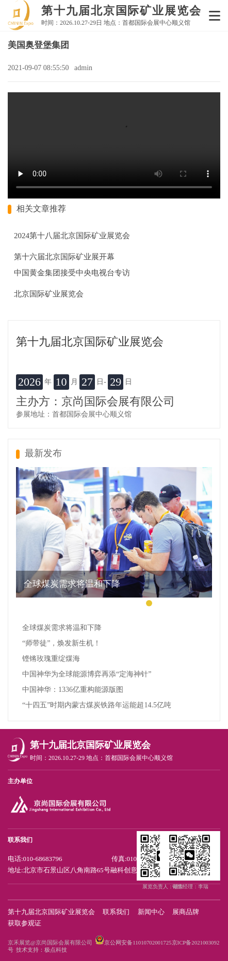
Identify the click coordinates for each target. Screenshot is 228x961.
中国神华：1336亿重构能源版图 (72, 689)
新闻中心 (151, 912)
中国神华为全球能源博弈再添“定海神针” (86, 674)
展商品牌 (185, 912)
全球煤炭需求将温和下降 (62, 628)
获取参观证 (24, 923)
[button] (149, 603)
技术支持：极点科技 (41, 950)
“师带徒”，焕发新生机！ (61, 643)
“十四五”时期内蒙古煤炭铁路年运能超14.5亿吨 (96, 705)
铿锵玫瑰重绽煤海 (51, 658)
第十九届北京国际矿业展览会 (51, 912)
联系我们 (116, 912)
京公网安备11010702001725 (137, 942)
